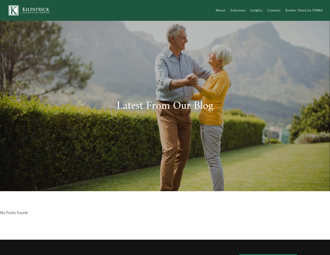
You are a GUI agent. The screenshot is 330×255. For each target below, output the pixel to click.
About (221, 10)
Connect (274, 10)
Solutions (238, 10)
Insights (256, 10)
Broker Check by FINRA (304, 10)
